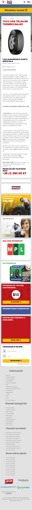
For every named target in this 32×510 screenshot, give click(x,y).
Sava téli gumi (9, 423)
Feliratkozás (16, 302)
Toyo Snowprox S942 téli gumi (13, 434)
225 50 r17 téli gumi (10, 475)
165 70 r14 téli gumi (10, 471)
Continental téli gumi (11, 409)
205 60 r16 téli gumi (10, 465)
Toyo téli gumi (9, 417)
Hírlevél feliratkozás (10, 400)
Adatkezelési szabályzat (11, 386)
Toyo (17, 18)
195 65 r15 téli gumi (10, 459)
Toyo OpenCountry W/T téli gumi (13, 432)
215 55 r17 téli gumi (10, 467)
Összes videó (16, 340)
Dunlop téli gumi (10, 421)
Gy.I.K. (7, 398)
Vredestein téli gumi (10, 419)
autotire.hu (5, 18)
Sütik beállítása (9, 390)
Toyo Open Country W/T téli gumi (13, 440)
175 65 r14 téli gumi (10, 461)
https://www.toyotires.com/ (11, 63)
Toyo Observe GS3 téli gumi (12, 438)
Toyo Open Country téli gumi (12, 446)
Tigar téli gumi (9, 415)
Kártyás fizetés (9, 381)
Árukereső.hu (14, 486)
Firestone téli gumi (10, 407)
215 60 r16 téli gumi (10, 473)
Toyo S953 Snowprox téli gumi (13, 442)
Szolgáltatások (9, 392)
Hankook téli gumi (10, 413)
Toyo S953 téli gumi (10, 444)
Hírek (7, 396)
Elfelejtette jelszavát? (23, 364)
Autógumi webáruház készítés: (8, 492)
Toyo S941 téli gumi (10, 450)
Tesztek (7, 394)
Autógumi (12, 18)
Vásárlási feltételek (10, 377)
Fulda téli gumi (9, 425)
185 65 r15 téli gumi (10, 463)
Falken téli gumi (9, 411)
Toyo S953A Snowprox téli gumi (13, 448)
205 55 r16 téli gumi (10, 457)
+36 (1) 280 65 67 (14, 173)
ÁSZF (7, 384)
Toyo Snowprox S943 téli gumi (13, 436)
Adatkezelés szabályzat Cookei (13, 388)
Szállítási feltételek (10, 379)
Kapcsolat (8, 375)
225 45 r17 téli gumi (10, 469)
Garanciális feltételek (11, 383)
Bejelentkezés (16, 360)
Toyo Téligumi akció (9, 67)
